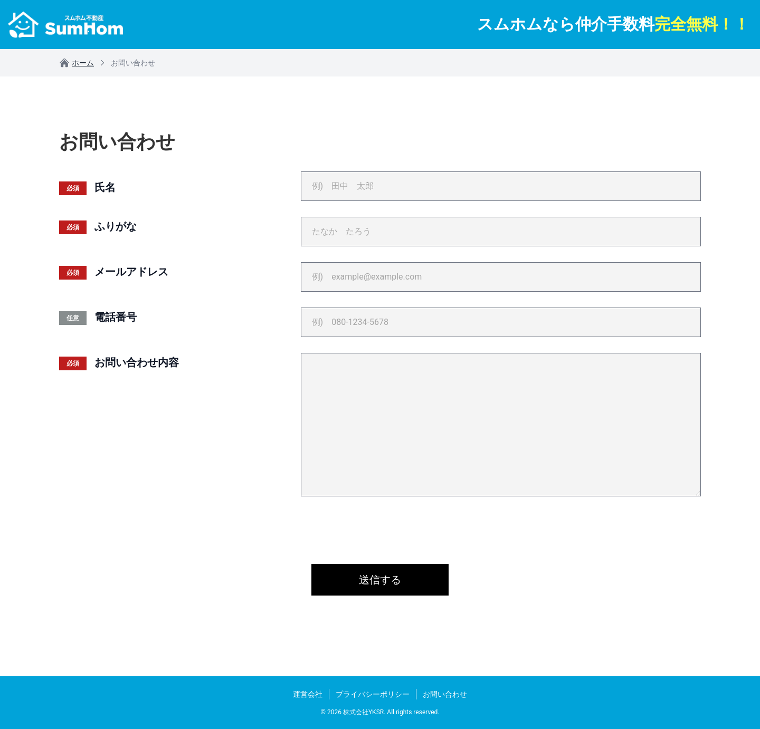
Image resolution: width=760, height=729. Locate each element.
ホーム (76, 62)
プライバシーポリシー (373, 694)
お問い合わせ (445, 694)
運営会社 (307, 694)
